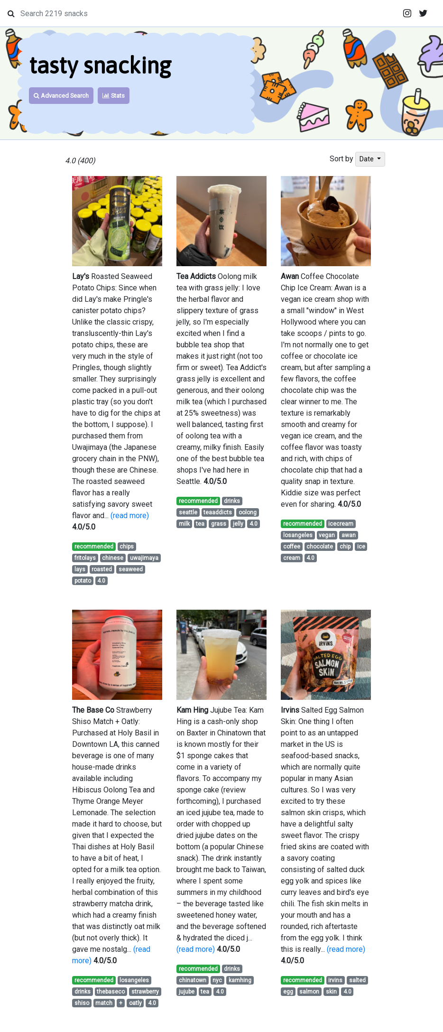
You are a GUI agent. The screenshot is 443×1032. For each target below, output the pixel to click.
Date (367, 159)
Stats (113, 95)
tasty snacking (100, 65)
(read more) (130, 515)
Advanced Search (61, 95)
